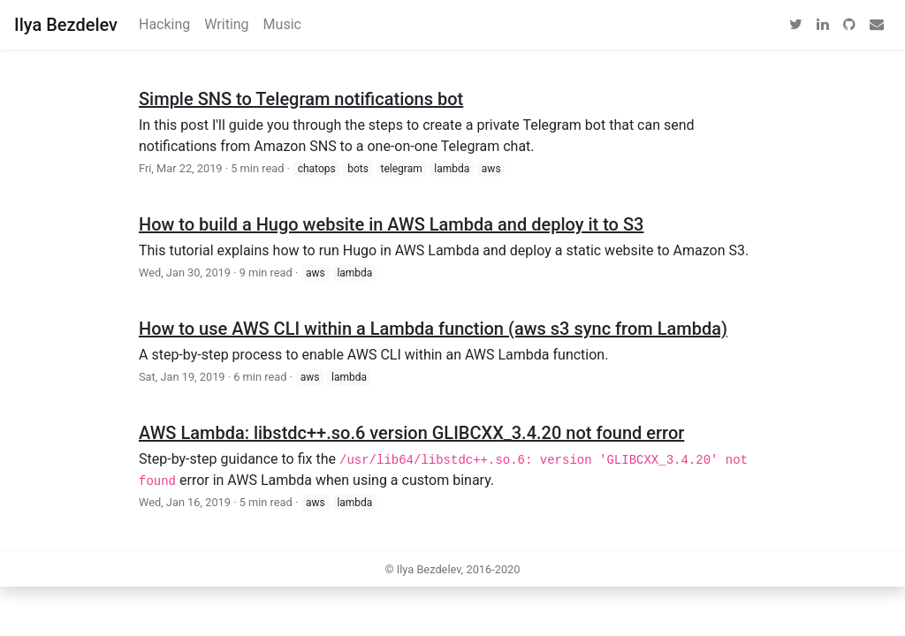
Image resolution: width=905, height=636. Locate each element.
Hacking (164, 24)
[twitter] (796, 24)
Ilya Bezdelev (66, 24)
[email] (877, 24)
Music (282, 24)
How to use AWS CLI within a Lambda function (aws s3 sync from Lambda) (433, 328)
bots (358, 169)
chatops (317, 169)
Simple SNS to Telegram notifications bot (301, 99)
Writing (226, 24)
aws (491, 169)
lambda (451, 169)
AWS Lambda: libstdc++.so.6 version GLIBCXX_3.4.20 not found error (411, 432)
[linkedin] (823, 24)
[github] (849, 24)
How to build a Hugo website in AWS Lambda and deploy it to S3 (391, 224)
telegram (401, 169)
